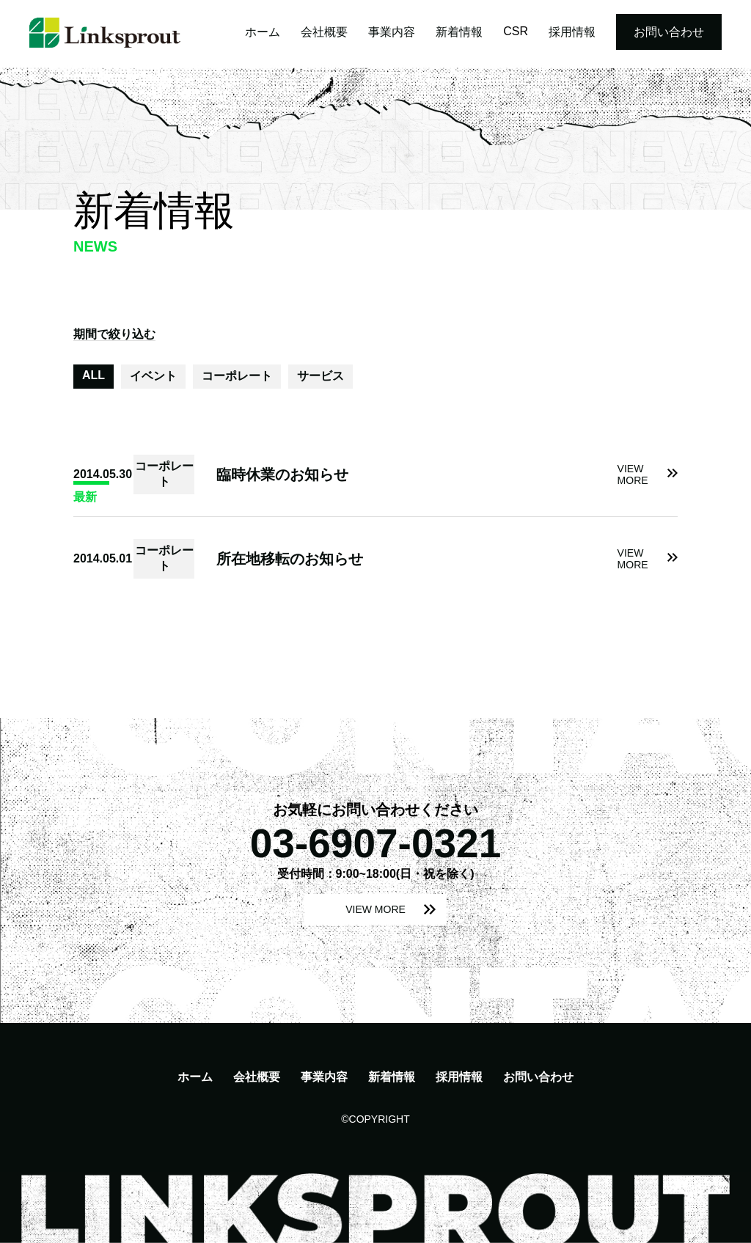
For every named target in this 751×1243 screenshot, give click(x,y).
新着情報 (459, 32)
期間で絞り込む (114, 334)
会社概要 (324, 32)
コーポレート (237, 376)
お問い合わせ (669, 32)
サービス (320, 376)
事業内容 (391, 32)
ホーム (262, 32)
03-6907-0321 (376, 843)
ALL (93, 375)
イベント (153, 376)
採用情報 (572, 32)
